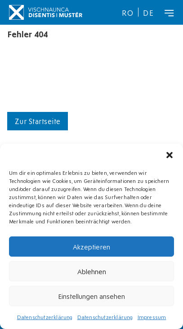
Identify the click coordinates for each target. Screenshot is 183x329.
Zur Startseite (38, 120)
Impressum (152, 316)
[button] (169, 155)
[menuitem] (128, 12)
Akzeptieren (91, 246)
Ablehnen (91, 271)
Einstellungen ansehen (91, 295)
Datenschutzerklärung (45, 316)
